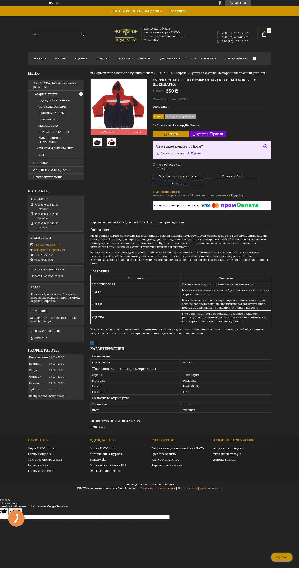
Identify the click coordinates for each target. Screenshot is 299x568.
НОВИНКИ (208, 58)
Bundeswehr (98, 456)
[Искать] (82, 34)
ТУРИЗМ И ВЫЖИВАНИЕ (55, 148)
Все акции (177, 11)
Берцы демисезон (41, 467)
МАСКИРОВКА (48, 125)
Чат (281, 557)
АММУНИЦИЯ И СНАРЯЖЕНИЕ (49, 140)
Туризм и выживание (167, 461)
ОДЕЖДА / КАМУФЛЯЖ (54, 100)
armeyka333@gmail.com (50, 250)
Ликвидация (235, 58)
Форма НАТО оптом (104, 444)
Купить (173, 134)
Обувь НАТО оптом (41, 444)
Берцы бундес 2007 (41, 450)
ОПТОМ (144, 58)
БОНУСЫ (102, 58)
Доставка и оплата (175, 58)
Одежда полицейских (105, 467)
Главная (39, 58)
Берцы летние (38, 461)
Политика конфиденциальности (200, 484)
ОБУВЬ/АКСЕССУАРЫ (52, 107)
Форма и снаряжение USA (108, 461)
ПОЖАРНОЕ (164, 73)
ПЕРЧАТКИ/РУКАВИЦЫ (54, 132)
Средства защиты (164, 450)
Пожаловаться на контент (157, 484)
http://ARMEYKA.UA (46, 244)
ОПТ (41, 154)
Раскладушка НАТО (165, 456)
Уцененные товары (227, 450)
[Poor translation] (15, 507)
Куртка (181, 73)
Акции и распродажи (228, 444)
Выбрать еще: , (177, 125)
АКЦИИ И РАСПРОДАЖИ (51, 170)
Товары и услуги (45, 94)
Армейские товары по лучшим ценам (124, 73)
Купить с (209, 134)
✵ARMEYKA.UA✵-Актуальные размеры (55, 85)
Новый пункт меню (47, 177)
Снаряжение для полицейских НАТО (178, 444)
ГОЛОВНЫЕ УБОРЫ (51, 113)
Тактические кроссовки (45, 456)
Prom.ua (170, 481)
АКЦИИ (60, 58)
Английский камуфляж (106, 450)
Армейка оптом (224, 456)
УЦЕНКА (81, 58)
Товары (123, 58)
